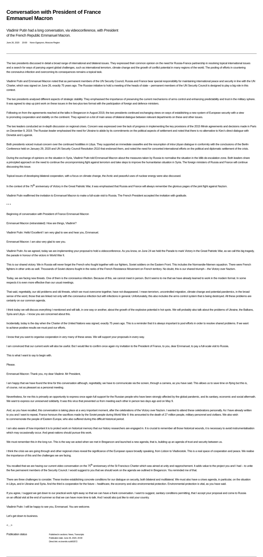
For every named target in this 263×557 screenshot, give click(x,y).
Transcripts (79, 534)
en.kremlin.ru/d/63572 (67, 541)
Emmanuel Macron (17, 223)
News (70, 534)
